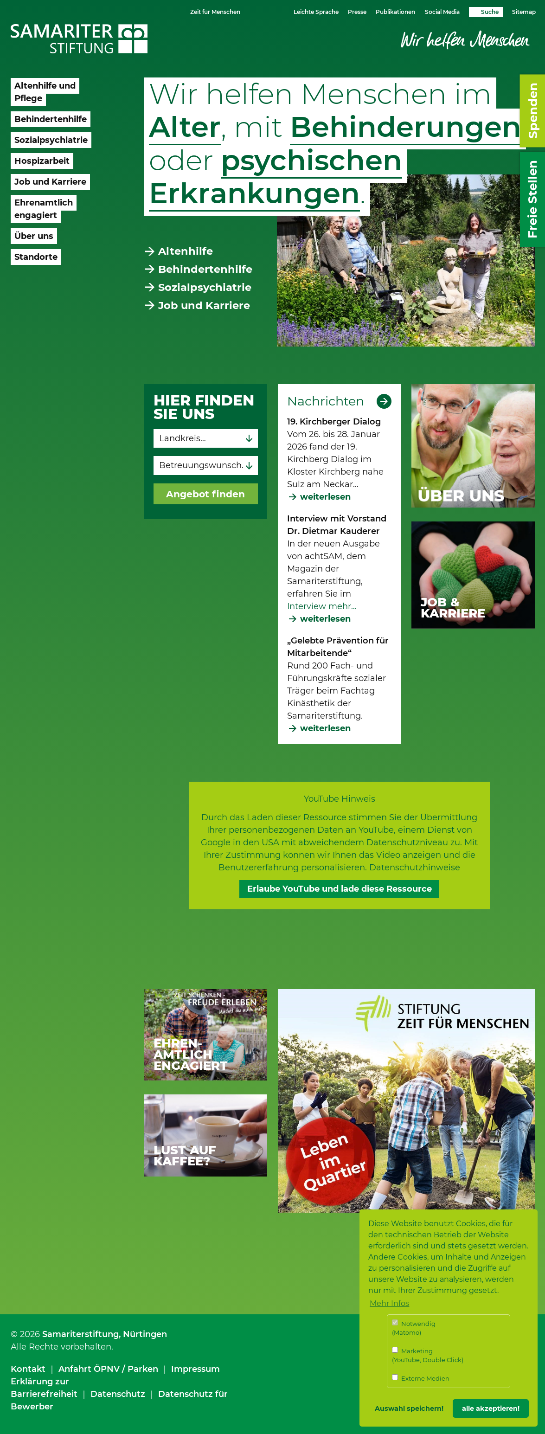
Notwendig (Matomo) (414, 1328)
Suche (490, 11)
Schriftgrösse (260, 11)
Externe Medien (420, 1378)
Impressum (195, 1369)
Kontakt (28, 1369)
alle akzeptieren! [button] (490, 1408)
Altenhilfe (185, 251)
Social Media (442, 11)
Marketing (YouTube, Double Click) (427, 1355)
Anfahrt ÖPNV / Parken (108, 1369)
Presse (357, 11)
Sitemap (524, 11)
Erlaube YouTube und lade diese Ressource (339, 889)
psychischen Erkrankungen (275, 176)
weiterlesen (325, 497)
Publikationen (395, 11)
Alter (185, 126)
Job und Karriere (204, 305)
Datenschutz (117, 1394)
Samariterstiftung (80, 1334)
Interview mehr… (322, 606)
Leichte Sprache (316, 11)
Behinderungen (405, 126)
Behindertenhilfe (205, 269)
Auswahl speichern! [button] (409, 1408)
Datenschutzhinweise (414, 867)
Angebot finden (205, 494)
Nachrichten (325, 401)
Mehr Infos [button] (389, 1303)
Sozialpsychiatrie (204, 287)
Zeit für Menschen (215, 11)
